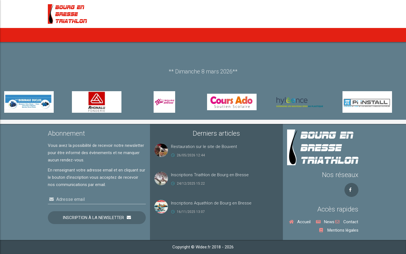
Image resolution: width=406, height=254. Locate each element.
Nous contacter (338, 35)
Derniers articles (216, 133)
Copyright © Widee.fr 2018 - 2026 (203, 247)
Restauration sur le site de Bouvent (204, 146)
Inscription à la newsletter (93, 217)
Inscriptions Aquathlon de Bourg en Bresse (211, 203)
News (84, 34)
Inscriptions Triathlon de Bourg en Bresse (210, 174)
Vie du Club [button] (268, 35)
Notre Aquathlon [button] (178, 35)
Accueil (60, 34)
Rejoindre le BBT (303, 35)
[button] (126, 35)
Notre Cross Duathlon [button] (225, 35)
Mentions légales (338, 230)
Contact (346, 221)
